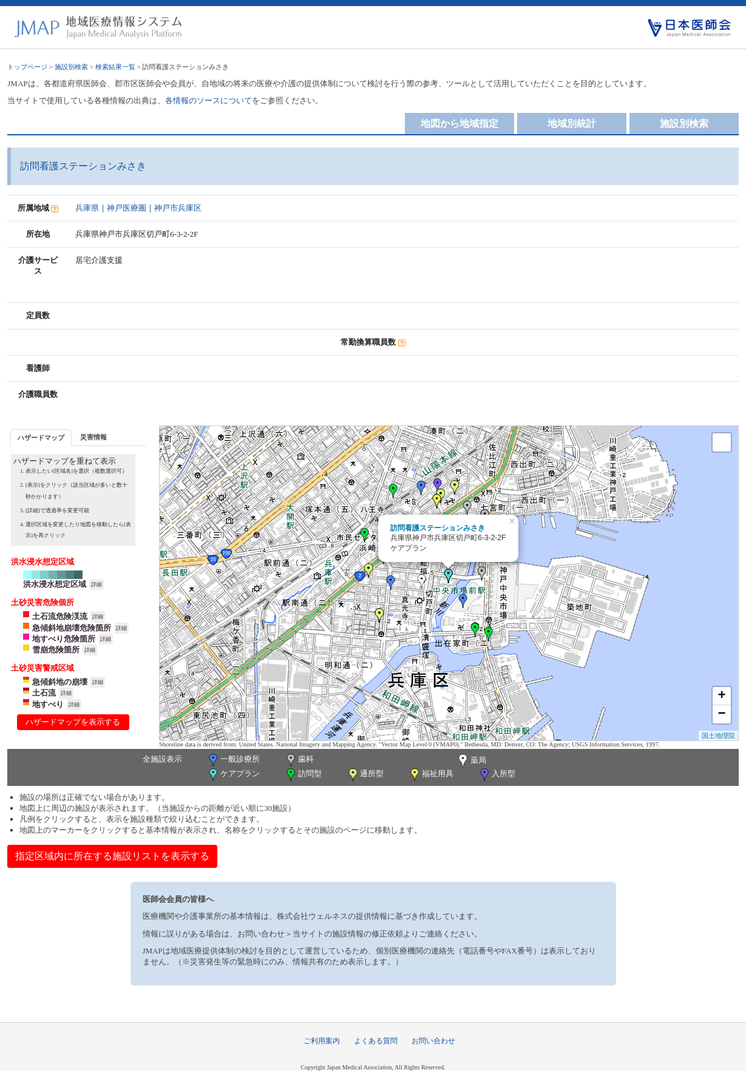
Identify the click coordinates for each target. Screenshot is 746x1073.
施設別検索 (71, 66)
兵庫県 (87, 207)
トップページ (27, 66)
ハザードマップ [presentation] (41, 437)
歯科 (299, 760)
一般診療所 (233, 760)
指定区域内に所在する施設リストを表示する (112, 856)
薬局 (471, 761)
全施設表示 (162, 758)
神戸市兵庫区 (178, 207)
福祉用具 (430, 774)
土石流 (44, 692)
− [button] (722, 714)
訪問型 (303, 774)
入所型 (496, 774)
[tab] (41, 437)
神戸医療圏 (126, 207)
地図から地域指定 (459, 123)
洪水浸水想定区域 (54, 584)
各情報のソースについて (208, 100)
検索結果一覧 (115, 66)
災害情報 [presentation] (93, 437)
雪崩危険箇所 (56, 649)
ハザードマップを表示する (72, 721)
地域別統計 (572, 123)
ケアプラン (233, 774)
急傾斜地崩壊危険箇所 (71, 627)
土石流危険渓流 (59, 616)
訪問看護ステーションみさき (437, 528)
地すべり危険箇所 (63, 638)
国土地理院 (718, 735)
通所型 (365, 774)
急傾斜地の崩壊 (59, 681)
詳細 (96, 584)
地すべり (48, 704)
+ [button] (722, 696)
